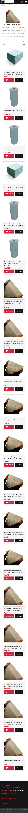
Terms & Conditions (8, 798)
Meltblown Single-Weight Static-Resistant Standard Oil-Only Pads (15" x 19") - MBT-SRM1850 (13, 303)
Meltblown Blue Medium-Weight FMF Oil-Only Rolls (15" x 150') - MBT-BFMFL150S (13, 263)
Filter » (24, 42)
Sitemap (4, 803)
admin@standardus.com (13, 793)
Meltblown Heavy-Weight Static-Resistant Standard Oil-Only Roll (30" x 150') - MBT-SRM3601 (14, 343)
